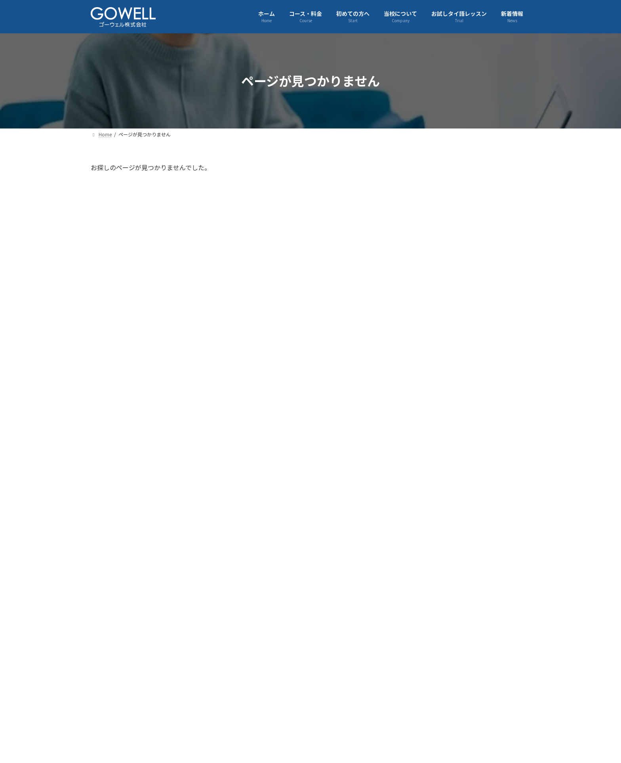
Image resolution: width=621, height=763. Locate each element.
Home (108, 698)
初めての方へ (244, 698)
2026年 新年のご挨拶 (475, 484)
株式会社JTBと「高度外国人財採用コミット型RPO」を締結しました (488, 582)
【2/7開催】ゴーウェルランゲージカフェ (487, 398)
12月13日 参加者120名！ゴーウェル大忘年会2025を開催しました (486, 536)
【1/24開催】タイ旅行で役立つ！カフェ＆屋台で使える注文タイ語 (488, 446)
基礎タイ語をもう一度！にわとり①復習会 (488, 263)
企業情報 (146, 698)
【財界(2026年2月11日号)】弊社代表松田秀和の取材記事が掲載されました (488, 312)
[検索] (520, 171)
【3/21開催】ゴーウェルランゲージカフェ (486, 218)
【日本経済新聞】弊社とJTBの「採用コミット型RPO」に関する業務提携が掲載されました (486, 627)
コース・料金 (192, 698)
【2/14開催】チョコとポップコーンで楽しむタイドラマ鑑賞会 (486, 353)
